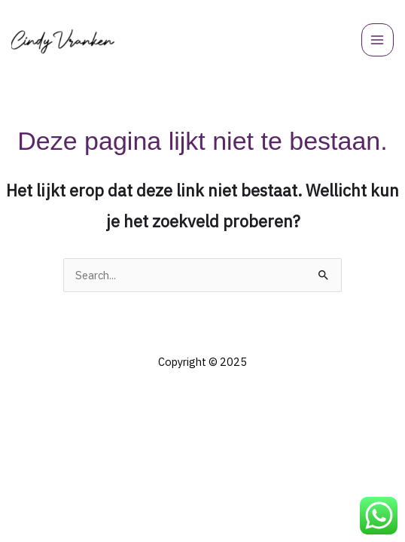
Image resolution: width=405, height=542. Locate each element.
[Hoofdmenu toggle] (377, 39)
